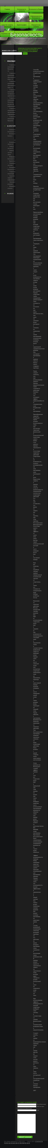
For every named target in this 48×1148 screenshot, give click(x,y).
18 (20, 1143)
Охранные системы (7, 33)
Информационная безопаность (36, 17)
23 (29, 1143)
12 (9, 1143)
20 (23, 1143)
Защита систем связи (11, 152)
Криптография (21, 25)
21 (25, 1143)
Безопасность (26, 35)
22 (27, 1143)
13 (11, 1143)
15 (14, 1143)
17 (18, 1143)
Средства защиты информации (7, 26)
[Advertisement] (16, 53)
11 (7, 1143)
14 (13, 1143)
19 (22, 1143)
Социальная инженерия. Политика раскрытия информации (12, 102)
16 (16, 1143)
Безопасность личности (21, 10)
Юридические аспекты (36, 26)
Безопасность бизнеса (36, 9)
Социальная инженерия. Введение (12, 118)
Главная (7, 9)
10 (6, 1143)
